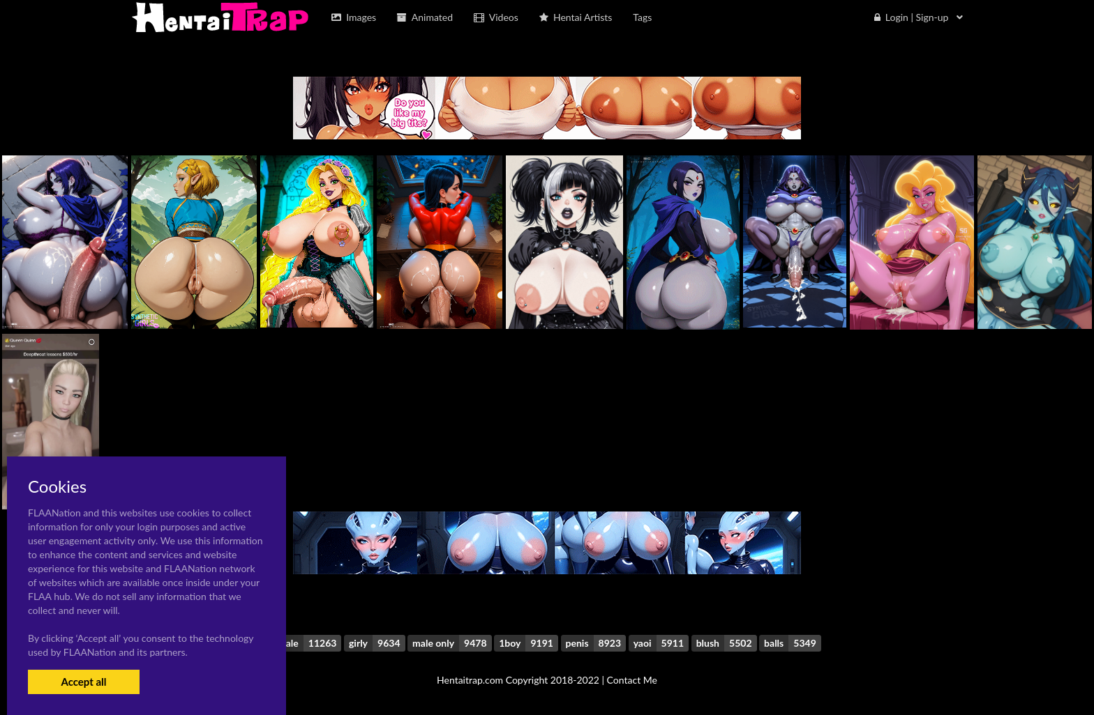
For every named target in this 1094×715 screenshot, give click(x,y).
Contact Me (632, 680)
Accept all (83, 681)
